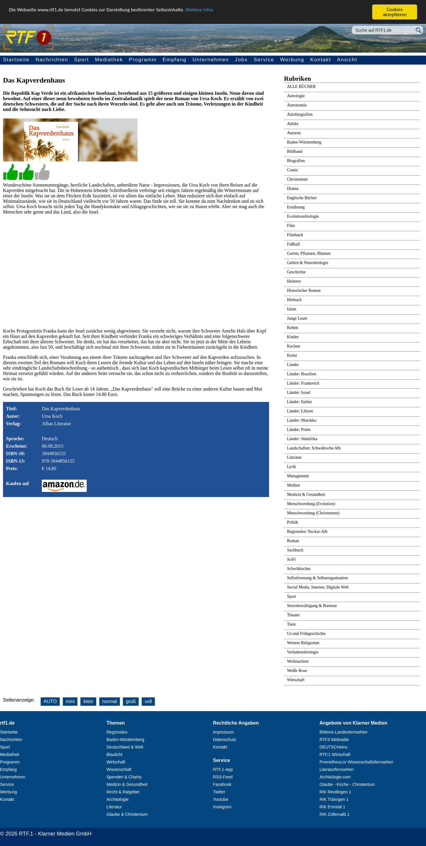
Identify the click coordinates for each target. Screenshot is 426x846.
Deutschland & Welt (124, 747)
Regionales (116, 732)
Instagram (222, 806)
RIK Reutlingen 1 (335, 791)
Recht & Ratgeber (123, 791)
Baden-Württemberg (125, 739)
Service (264, 60)
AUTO (50, 701)
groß (131, 701)
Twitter (219, 791)
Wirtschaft (115, 762)
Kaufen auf (17, 483)
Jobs (241, 60)
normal (109, 701)
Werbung (292, 60)
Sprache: (15, 438)
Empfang (175, 60)
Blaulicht (114, 754)
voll (148, 701)
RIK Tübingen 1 (334, 799)
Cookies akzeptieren (395, 12)
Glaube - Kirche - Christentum (347, 784)
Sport (81, 60)
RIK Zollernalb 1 (334, 814)
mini (70, 701)
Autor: (13, 416)
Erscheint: (16, 446)
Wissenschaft (118, 769)
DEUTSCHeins (333, 747)
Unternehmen (211, 60)
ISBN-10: (15, 453)
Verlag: (13, 423)
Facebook (222, 784)
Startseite (16, 60)
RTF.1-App (223, 769)
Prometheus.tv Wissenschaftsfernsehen (356, 762)
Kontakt (320, 60)
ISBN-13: (15, 461)
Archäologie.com (335, 777)
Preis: (12, 468)
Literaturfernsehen (337, 769)
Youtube (220, 799)
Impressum (223, 732)
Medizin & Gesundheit (126, 784)
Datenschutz (224, 739)
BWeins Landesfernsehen (343, 732)
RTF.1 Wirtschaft (335, 754)
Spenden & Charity (124, 777)
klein (88, 701)
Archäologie (117, 799)
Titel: (11, 408)
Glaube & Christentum (127, 814)
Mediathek (109, 60)
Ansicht (347, 60)
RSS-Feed (223, 777)
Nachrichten (52, 60)
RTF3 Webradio (334, 739)
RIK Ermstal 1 (332, 806)
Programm (143, 60)
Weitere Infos (199, 10)
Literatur (114, 806)
